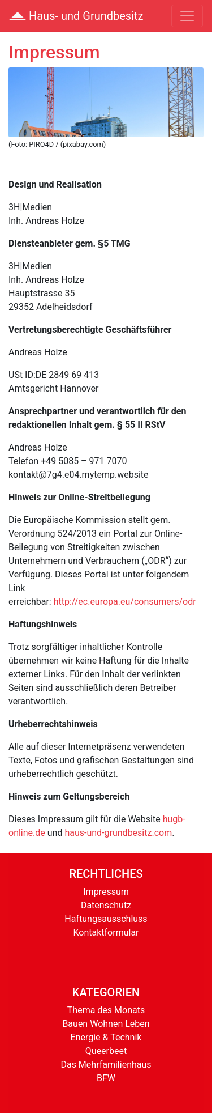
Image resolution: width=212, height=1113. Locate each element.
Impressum (106, 891)
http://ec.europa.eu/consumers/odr (125, 601)
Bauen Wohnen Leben (105, 1023)
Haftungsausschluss (105, 919)
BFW (106, 1078)
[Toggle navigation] (187, 16)
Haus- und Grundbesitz (76, 15)
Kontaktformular (106, 932)
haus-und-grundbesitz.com (118, 832)
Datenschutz (106, 905)
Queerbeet (106, 1051)
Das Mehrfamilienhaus (105, 1064)
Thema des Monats (106, 1010)
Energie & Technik (106, 1037)
